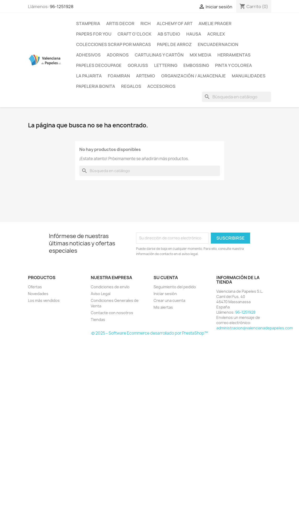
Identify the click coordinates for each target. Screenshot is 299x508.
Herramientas (234, 55)
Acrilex (216, 34)
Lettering (165, 65)
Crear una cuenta (169, 300)
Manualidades (249, 76)
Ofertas (35, 286)
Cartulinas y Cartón (159, 55)
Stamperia (88, 23)
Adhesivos (88, 55)
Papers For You (93, 34)
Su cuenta (166, 277)
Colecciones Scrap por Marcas (113, 44)
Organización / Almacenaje (193, 76)
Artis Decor (120, 23)
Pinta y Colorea (233, 65)
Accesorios (161, 86)
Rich (145, 23)
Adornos (118, 55)
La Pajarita (89, 76)
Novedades (38, 293)
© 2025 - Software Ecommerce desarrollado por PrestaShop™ (149, 333)
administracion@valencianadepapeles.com (254, 327)
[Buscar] (236, 97)
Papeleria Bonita (95, 86)
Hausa (193, 34)
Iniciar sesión (165, 293)
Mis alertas (163, 307)
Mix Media (200, 55)
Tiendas (98, 319)
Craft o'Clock (134, 34)
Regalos (131, 86)
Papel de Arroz (174, 44)
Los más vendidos (44, 300)
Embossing (196, 65)
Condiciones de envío (110, 286)
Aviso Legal (100, 293)
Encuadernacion (218, 44)
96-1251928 (62, 6)
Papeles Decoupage (99, 65)
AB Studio (168, 34)
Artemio (145, 76)
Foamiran (119, 76)
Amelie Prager (215, 23)
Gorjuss (138, 65)
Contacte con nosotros (112, 312)
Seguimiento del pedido (175, 286)
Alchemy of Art (175, 23)
